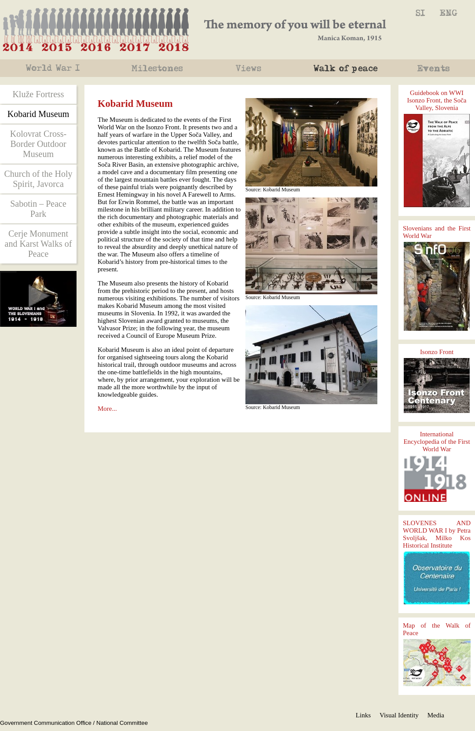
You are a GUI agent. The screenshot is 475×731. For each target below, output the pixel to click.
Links (363, 715)
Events (438, 68)
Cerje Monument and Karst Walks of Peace (38, 244)
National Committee (122, 723)
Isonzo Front (436, 351)
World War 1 (54, 68)
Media (436, 715)
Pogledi (250, 68)
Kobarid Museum (448, 13)
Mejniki (158, 68)
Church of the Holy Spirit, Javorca (38, 179)
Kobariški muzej (420, 13)
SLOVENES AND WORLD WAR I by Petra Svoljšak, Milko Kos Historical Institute (437, 534)
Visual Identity (399, 715)
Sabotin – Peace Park (38, 209)
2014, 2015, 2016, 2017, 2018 (95, 26)
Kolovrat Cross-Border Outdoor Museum (38, 144)
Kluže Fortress (38, 94)
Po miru (347, 68)
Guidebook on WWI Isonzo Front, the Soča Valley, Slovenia (437, 100)
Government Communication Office (45, 723)
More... (107, 408)
